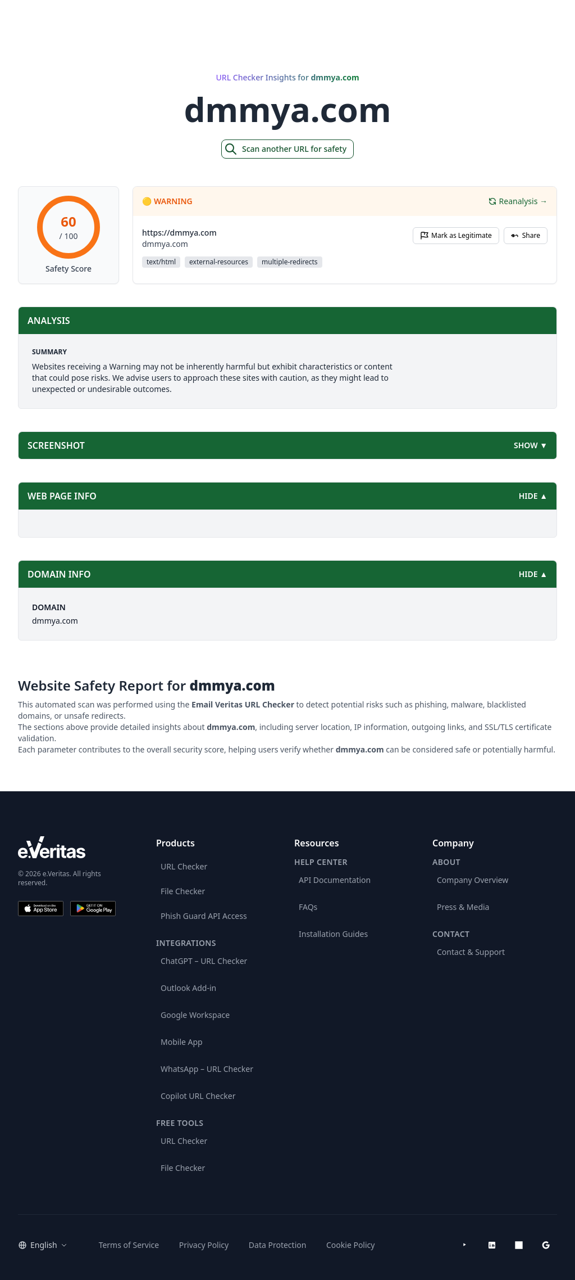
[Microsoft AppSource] (519, 1245)
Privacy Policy (204, 1245)
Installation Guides (333, 934)
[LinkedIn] (492, 1245)
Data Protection (278, 1245)
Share (525, 235)
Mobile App (182, 1041)
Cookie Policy (350, 1245)
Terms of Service (129, 1245)
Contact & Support (471, 952)
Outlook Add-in (188, 987)
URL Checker (184, 866)
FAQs (308, 907)
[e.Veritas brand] (67, 847)
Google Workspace (195, 1014)
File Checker (183, 891)
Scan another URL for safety (285, 149)
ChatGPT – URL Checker (204, 961)
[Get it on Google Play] (93, 908)
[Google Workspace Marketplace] (546, 1245)
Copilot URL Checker (198, 1095)
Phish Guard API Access (204, 916)
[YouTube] (465, 1245)
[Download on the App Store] (40, 908)
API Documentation (335, 880)
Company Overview (472, 880)
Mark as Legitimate (456, 235)
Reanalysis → (517, 201)
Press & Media (463, 907)
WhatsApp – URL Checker (207, 1068)
